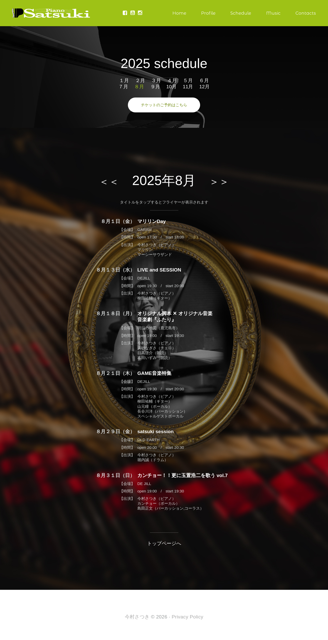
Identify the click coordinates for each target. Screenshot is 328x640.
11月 (188, 86)
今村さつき (137, 616)
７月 (123, 86)
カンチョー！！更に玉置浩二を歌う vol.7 (182, 475)
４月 (172, 80)
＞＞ (219, 181)
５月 (188, 80)
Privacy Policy (187, 616)
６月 (204, 80)
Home (179, 13)
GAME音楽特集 (154, 373)
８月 (139, 86)
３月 (156, 80)
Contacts (305, 13)
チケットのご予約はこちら (164, 105)
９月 (155, 86)
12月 (204, 86)
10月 (171, 86)
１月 (124, 80)
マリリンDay (151, 221)
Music (273, 13)
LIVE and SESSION (159, 270)
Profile (208, 13)
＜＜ (109, 181)
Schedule (240, 13)
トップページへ (164, 543)
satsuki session (155, 431)
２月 (140, 80)
